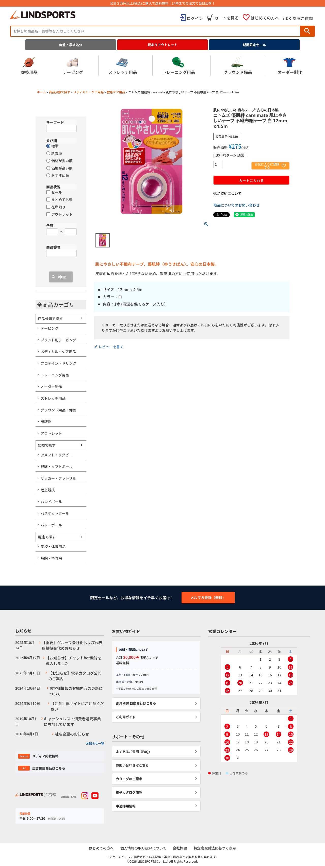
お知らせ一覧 (95, 743)
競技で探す (47, 445)
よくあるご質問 (298, 18)
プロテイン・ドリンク (58, 363)
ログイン (195, 18)
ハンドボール (51, 501)
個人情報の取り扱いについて (143, 848)
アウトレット (51, 433)
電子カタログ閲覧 (129, 792)
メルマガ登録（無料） (208, 597)
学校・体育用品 (53, 546)
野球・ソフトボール (57, 466)
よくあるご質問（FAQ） (134, 751)
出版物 (46, 421)
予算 (49, 225)
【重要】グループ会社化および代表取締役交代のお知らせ (72, 645)
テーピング (73, 65)
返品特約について (227, 193)
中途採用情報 (126, 806)
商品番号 (53, 246)
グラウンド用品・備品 (58, 409)
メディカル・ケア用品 (88, 92)
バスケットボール (55, 513)
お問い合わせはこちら (132, 765)
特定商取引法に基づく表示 (215, 848)
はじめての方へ (265, 18)
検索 (307, 31)
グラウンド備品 (237, 65)
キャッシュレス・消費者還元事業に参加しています (72, 721)
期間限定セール (254, 44)
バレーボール (51, 524)
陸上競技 (48, 489)
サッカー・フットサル (58, 478)
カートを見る (226, 18)
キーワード (55, 122)
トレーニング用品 (178, 65)
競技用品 (29, 65)
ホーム (41, 92)
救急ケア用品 (116, 92)
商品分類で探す (59, 92)
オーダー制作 (290, 65)
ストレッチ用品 (122, 65)
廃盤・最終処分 (70, 44)
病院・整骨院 (51, 558)
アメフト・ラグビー (56, 454)
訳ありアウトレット (162, 44)
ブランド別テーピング (58, 339)
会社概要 (180, 848)
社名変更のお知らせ (72, 734)
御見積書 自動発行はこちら (136, 703)
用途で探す (47, 536)
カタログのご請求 (129, 778)
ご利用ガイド (126, 716)
